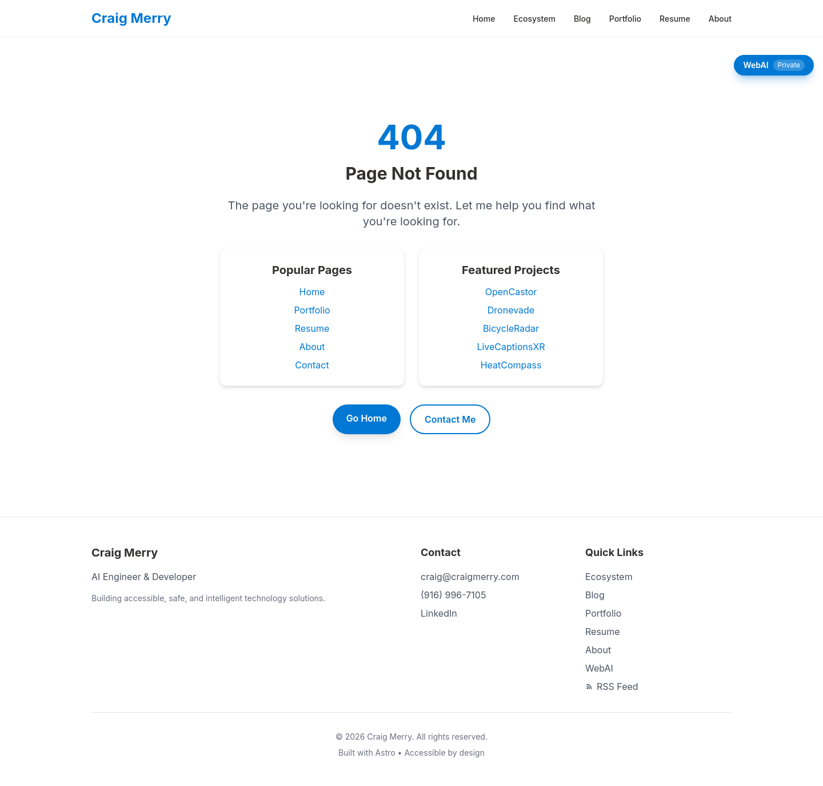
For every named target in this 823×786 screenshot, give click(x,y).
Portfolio (625, 18)
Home (484, 18)
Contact (312, 365)
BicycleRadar (511, 328)
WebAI (599, 668)
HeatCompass (511, 365)
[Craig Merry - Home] (131, 18)
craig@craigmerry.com (470, 576)
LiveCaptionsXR (511, 346)
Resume (675, 18)
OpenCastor (511, 291)
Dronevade (511, 310)
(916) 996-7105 (453, 595)
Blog (582, 18)
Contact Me (450, 419)
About (720, 18)
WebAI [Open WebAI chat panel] (774, 65)
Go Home (366, 418)
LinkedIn (439, 613)
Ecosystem (534, 18)
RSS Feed (611, 686)
